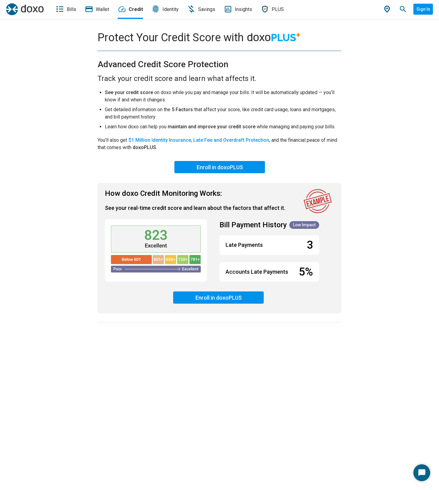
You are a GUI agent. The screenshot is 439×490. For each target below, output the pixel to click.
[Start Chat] (421, 472)
